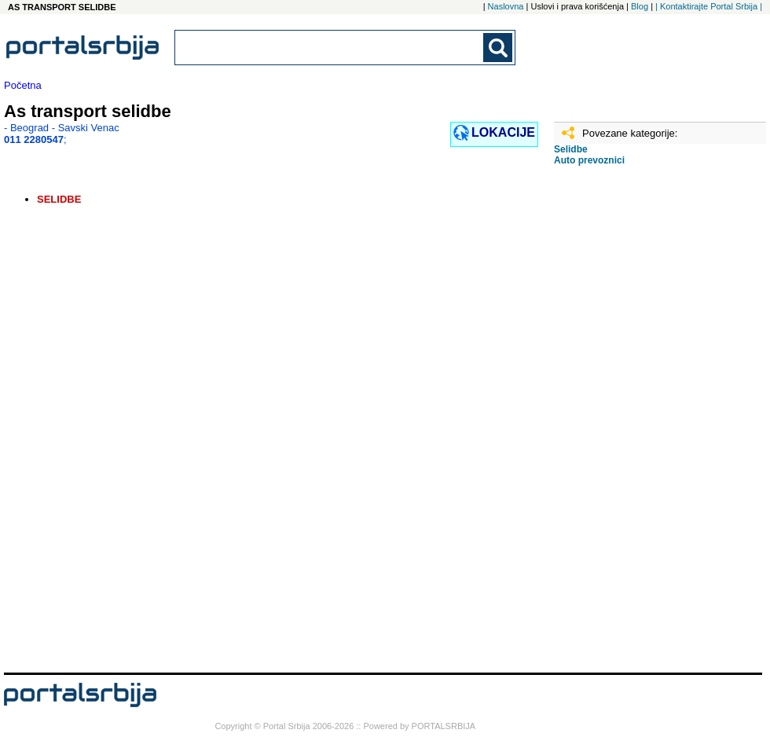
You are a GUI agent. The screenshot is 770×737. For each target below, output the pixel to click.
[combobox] (330, 47)
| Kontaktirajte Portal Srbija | (708, 6)
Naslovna (506, 6)
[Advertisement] (632, 425)
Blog (639, 6)
